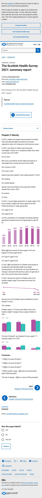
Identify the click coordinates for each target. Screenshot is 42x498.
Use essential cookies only (21, 31)
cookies (9, 3)
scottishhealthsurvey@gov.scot (17, 414)
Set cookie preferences (21, 37)
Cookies (29, 470)
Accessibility (5, 470)
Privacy (32, 474)
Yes (7, 430)
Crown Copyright (7, 474)
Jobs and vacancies (21, 474)
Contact (21, 470)
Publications (11, 57)
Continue (6, 446)
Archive (14, 470)
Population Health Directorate (18, 79)
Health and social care (12, 81)
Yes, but (8, 439)
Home (3, 57)
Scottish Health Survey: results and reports (19, 104)
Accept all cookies (21, 25)
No (7, 435)
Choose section (20, 128)
